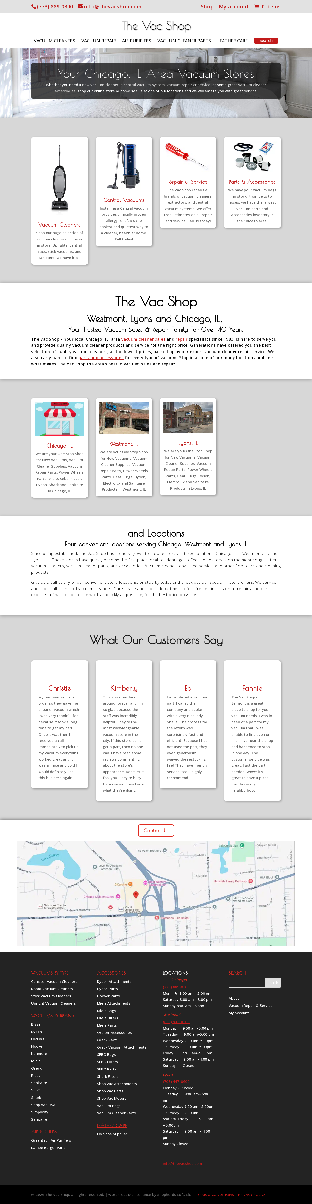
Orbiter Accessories (114, 1033)
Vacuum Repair (98, 41)
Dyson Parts (107, 989)
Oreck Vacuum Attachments (121, 1047)
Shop (207, 7)
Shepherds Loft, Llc (174, 1194)
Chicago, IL (59, 446)
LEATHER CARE (112, 1125)
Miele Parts (107, 1025)
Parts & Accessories (252, 182)
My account (234, 7)
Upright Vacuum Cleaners (53, 1004)
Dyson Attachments (114, 982)
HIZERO (37, 1039)
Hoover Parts (108, 996)
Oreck (36, 1068)
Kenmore (39, 1054)
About (234, 998)
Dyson (36, 1032)
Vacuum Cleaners (54, 41)
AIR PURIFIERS (44, 1131)
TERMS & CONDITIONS (214, 1194)
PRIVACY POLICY (252, 1194)
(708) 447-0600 (176, 1081)
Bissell (36, 1024)
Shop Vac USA (43, 1105)
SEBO (35, 1090)
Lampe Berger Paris (48, 1148)
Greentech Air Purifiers (51, 1140)
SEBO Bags (106, 1055)
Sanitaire (39, 1083)
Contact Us (156, 830)
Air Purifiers (136, 41)
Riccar (36, 1076)
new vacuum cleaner (100, 84)
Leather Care (232, 41)
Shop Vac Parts (110, 1091)
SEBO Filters (107, 1062)
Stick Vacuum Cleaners (51, 996)
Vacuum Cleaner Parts (184, 41)
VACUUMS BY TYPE (49, 972)
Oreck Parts (107, 1040)
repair (182, 339)
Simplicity (39, 1112)
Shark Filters (108, 1077)
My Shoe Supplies (112, 1134)
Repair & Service (188, 182)
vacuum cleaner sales (143, 339)
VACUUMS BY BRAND (52, 1015)
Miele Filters (107, 1018)
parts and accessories (101, 357)
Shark (36, 1098)
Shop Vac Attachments (117, 1084)
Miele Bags (106, 1011)
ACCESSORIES (111, 972)
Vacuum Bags (109, 1106)
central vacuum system (144, 84)
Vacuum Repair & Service (251, 1006)
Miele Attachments (113, 1004)
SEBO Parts (107, 1069)
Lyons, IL (188, 443)
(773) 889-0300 (55, 6)
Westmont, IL (123, 444)
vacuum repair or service (188, 84)
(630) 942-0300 (176, 1021)
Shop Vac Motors (112, 1099)
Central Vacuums (124, 200)
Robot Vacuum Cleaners (52, 989)
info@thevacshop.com (182, 1163)
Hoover (37, 1046)
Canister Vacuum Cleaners (54, 982)
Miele (36, 1061)
